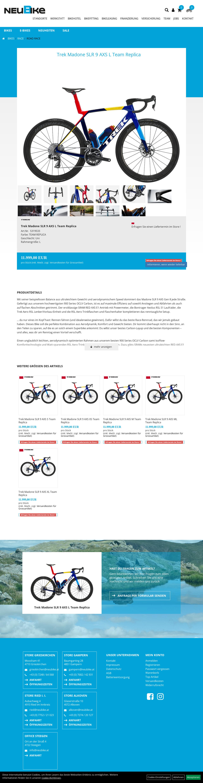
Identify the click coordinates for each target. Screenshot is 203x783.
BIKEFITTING (91, 18)
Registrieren (152, 665)
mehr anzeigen (103, 346)
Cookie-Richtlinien (51, 777)
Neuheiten (46, 30)
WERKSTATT (57, 18)
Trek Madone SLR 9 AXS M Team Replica (122, 420)
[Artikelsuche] (167, 10)
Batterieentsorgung (118, 677)
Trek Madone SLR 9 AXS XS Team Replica (80, 420)
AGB (108, 673)
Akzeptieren (193, 777)
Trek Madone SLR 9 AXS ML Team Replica (161, 420)
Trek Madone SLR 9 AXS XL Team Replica (38, 493)
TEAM (167, 18)
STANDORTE (40, 18)
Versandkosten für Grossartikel (66, 262)
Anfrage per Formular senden (142, 596)
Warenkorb (152, 672)
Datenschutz (113, 669)
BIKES (8, 30)
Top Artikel (151, 677)
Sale (66, 30)
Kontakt (111, 660)
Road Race (33, 38)
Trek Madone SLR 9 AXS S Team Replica (37, 420)
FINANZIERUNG (129, 18)
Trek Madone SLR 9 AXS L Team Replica (99, 54)
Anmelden (151, 660)
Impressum (113, 665)
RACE (20, 38)
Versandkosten (154, 681)
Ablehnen (178, 777)
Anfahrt (35, 680)
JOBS (176, 18)
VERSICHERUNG (151, 18)
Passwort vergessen (157, 669)
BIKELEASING (109, 18)
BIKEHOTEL (74, 18)
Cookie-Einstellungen (159, 777)
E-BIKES (25, 30)
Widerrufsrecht (154, 685)
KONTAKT (187, 18)
